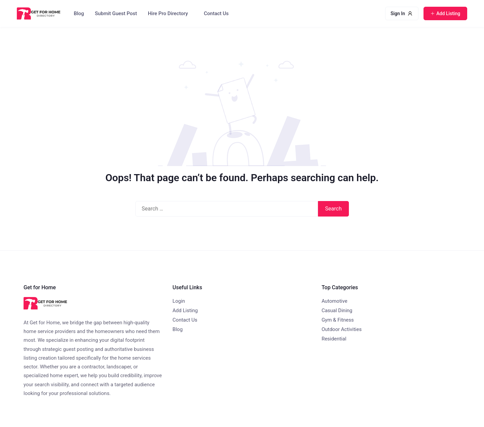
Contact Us (216, 13)
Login (178, 301)
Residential (334, 339)
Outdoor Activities (342, 329)
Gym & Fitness (338, 320)
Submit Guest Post (116, 13)
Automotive (335, 301)
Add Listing (185, 310)
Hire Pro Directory (168, 13)
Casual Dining (337, 310)
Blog (79, 13)
